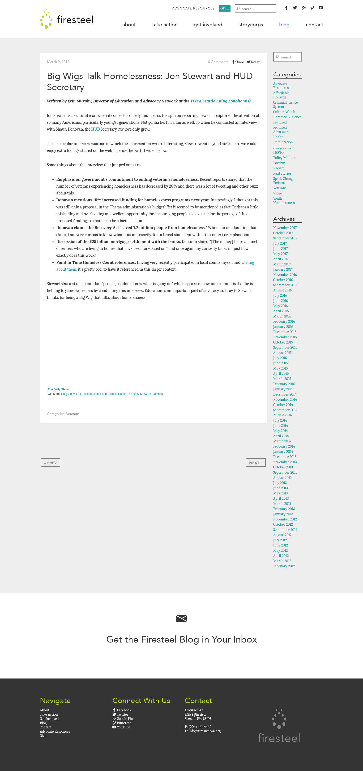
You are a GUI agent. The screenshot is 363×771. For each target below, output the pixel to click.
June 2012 (280, 546)
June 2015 (280, 364)
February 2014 (284, 447)
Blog (284, 24)
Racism (279, 169)
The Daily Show (58, 390)
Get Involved (208, 24)
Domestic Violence (287, 118)
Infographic (282, 148)
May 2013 (280, 494)
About (129, 24)
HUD (95, 130)
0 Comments (218, 63)
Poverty (279, 164)
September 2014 (285, 411)
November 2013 (285, 463)
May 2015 (280, 369)
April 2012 (281, 557)
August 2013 (282, 478)
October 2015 (283, 343)
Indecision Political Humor (110, 395)
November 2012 (285, 520)
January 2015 (283, 390)
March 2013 (282, 504)
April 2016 (281, 312)
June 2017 (280, 249)
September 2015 (285, 348)
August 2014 (282, 416)
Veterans (72, 415)
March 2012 (282, 562)
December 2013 (284, 458)
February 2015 (284, 385)
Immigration (283, 143)
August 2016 (282, 291)
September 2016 (285, 286)
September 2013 (285, 473)
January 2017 (283, 270)
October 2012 (283, 525)
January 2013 (283, 515)
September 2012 (285, 531)
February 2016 (284, 322)
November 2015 (285, 338)
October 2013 (283, 468)
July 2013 (280, 484)
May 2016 (280, 307)
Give (224, 8)
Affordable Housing (281, 96)
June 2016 (280, 302)
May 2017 (280, 255)
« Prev (50, 464)
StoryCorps (251, 24)
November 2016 (285, 275)
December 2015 (284, 333)
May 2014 (280, 432)
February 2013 (284, 510)
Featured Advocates (281, 130)
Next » (255, 464)
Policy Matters (284, 159)
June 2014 (280, 426)
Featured (280, 123)
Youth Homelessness (284, 201)
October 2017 (283, 234)
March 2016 (282, 317)
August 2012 (282, 536)
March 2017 (282, 265)
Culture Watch (284, 113)
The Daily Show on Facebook (145, 395)
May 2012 (280, 551)
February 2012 (284, 567)
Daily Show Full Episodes (77, 395)
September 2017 (285, 239)
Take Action (165, 24)
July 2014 (280, 421)
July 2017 (280, 244)
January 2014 (283, 452)
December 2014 (285, 395)
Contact (314, 24)
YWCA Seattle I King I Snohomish (221, 102)
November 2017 (285, 229)
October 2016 (283, 281)
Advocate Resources (193, 8)
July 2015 (280, 359)
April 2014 (281, 437)
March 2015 (282, 380)
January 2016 (283, 328)
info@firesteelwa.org (205, 732)
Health (278, 138)
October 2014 (283, 406)
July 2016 (280, 296)
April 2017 (281, 260)
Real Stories (282, 174)
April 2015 (281, 374)
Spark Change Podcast (283, 181)
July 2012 (280, 541)
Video (277, 194)
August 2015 (282, 354)
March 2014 (282, 442)
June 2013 (280, 489)
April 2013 (281, 499)
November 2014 (285, 400)
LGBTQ (278, 153)
